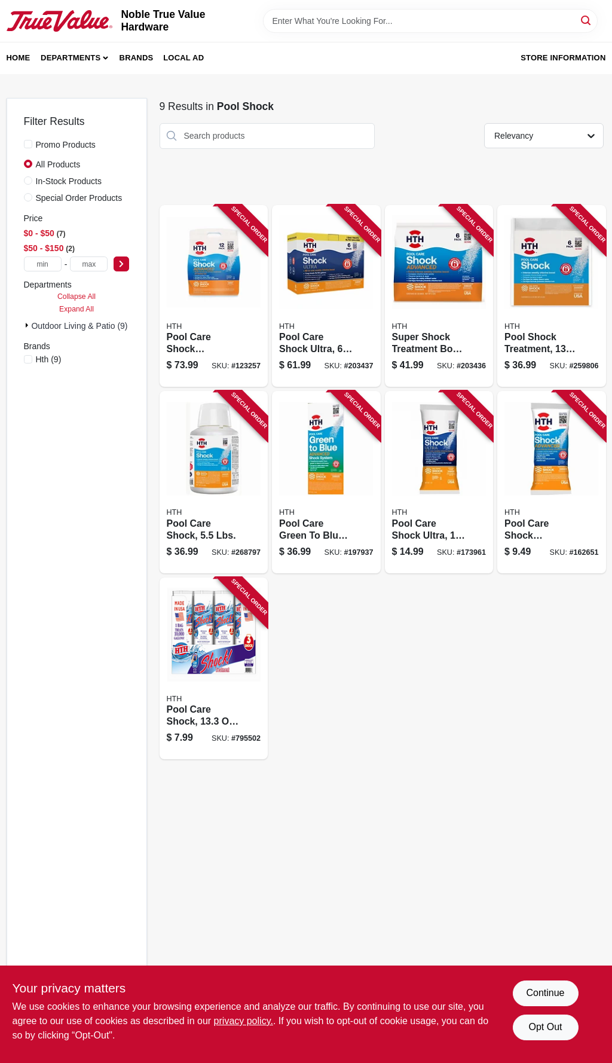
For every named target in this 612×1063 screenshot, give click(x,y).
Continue (545, 993)
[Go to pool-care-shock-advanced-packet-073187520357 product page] (551, 482)
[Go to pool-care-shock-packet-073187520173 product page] (214, 669)
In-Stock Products (69, 181)
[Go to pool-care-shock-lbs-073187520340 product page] (214, 482)
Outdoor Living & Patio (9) (79, 326)
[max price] (89, 263)
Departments (70, 57)
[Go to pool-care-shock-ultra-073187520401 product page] (326, 296)
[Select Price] (121, 263)
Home (18, 57)
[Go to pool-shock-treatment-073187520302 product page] (551, 296)
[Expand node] (28, 325)
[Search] (586, 20)
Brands (137, 57)
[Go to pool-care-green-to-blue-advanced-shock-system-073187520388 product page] (326, 482)
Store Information (563, 57)
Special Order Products (79, 198)
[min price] (43, 263)
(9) (49, 359)
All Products (58, 164)
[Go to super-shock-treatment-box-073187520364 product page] (439, 296)
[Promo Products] (28, 144)
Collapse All (76, 296)
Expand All (76, 309)
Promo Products (66, 145)
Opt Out (545, 1027)
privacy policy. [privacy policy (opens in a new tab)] (243, 1021)
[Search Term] (430, 21)
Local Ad (183, 57)
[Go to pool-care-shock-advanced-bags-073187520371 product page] (214, 296)
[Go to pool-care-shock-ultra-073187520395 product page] (439, 482)
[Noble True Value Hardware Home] (60, 21)
